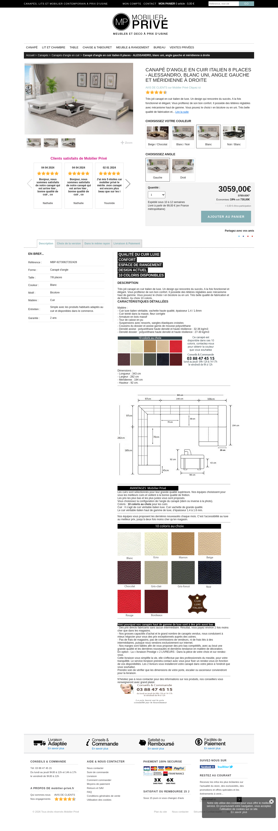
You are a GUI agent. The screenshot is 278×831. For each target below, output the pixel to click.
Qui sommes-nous (40, 794)
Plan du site (160, 811)
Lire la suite (182, 111)
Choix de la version (69, 243)
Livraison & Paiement (127, 243)
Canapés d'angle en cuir (65, 55)
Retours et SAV (95, 788)
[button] (128, 183)
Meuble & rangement (132, 47)
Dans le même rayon (97, 243)
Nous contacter (95, 768)
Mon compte (132, 3)
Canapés (43, 55)
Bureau (159, 47)
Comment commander (99, 780)
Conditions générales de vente (103, 796)
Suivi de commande (98, 772)
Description (46, 243)
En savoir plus (239, 812)
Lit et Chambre (53, 47)
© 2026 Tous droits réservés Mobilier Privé (56, 811)
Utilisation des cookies (99, 799)
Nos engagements (40, 799)
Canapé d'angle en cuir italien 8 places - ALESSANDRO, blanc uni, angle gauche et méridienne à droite (146, 55)
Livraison (92, 776)
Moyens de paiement (98, 784)
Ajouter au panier (226, 216)
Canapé (32, 47)
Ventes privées (182, 47)
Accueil (30, 55)
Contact (150, 3)
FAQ (89, 792)
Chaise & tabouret (97, 47)
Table (74, 47)
